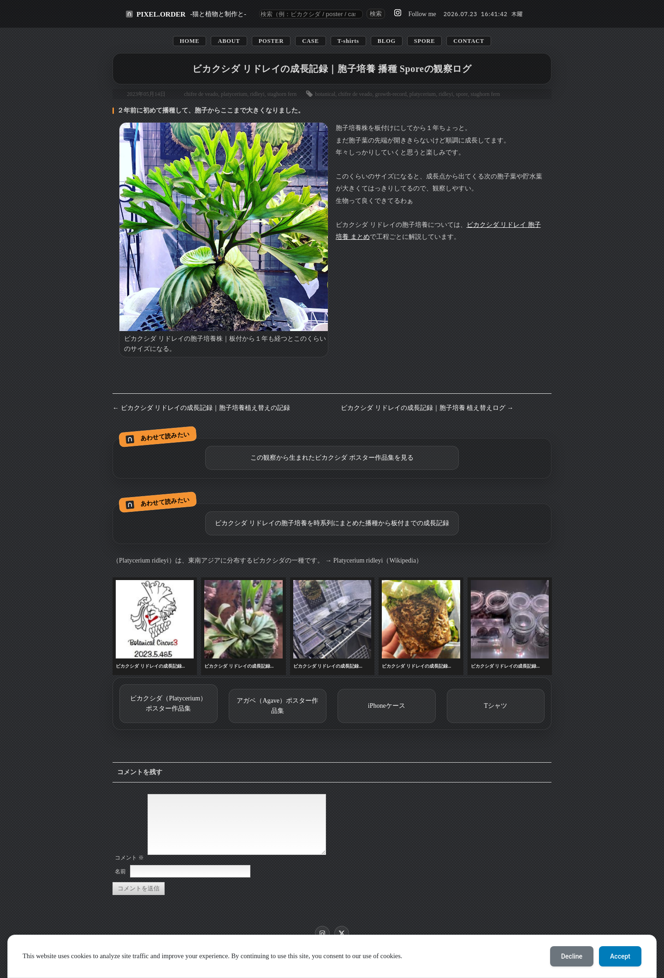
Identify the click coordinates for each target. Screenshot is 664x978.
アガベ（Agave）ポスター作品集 (277, 705)
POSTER (271, 41)
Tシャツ (495, 705)
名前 (120, 882)
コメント (129, 868)
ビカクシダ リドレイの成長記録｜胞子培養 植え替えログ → (427, 407)
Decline (571, 956)
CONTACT (468, 41)
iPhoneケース (386, 705)
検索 (376, 13)
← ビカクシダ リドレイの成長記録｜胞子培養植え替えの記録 (201, 407)
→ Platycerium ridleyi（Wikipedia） (373, 560)
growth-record (391, 94)
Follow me (422, 14)
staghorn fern (282, 94)
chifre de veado (201, 94)
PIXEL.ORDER (160, 14)
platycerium (234, 94)
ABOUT (229, 41)
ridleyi (257, 94)
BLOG (387, 41)
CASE (310, 41)
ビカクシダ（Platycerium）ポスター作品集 (168, 703)
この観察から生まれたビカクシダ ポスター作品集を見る (332, 457)
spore (462, 94)
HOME (190, 41)
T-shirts (348, 41)
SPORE (424, 41)
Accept (620, 956)
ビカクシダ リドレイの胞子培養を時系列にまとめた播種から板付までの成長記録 (332, 523)
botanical (325, 94)
